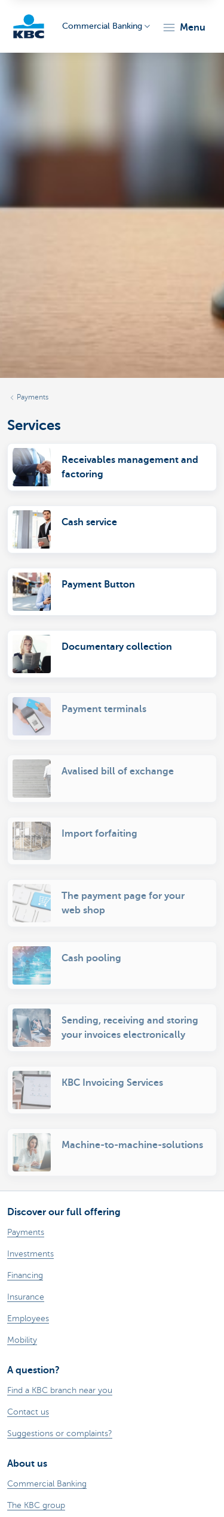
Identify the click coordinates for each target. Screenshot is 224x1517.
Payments (32, 397)
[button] (183, 27)
